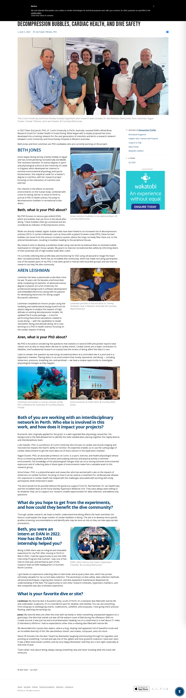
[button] (154, 6)
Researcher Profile (147, 130)
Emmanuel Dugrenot (137, 134)
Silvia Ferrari (134, 147)
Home (20, 687)
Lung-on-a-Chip (135, 142)
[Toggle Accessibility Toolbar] (179, 691)
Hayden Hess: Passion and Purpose (143, 138)
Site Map (27, 687)
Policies (35, 687)
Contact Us (69, 687)
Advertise (59, 687)
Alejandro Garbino (136, 151)
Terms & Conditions (47, 687)
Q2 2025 (132, 162)
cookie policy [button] (36, 13)
